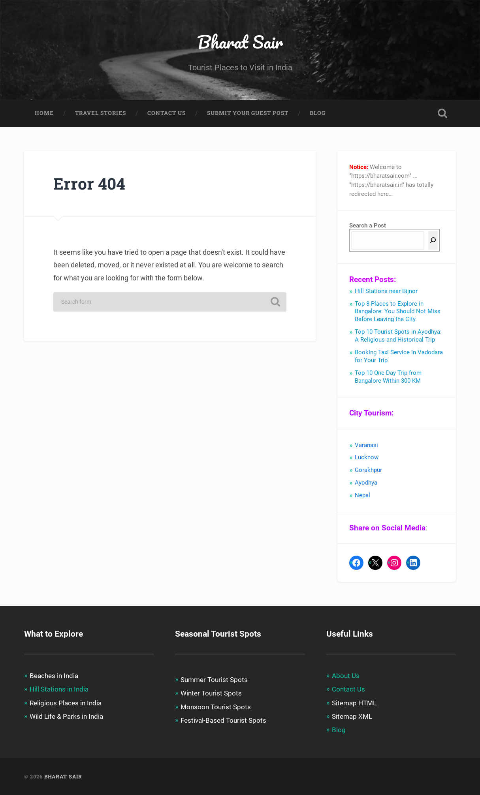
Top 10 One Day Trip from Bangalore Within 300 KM (388, 376)
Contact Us (166, 113)
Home (44, 113)
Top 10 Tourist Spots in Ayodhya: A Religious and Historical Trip (398, 335)
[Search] (433, 240)
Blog (318, 113)
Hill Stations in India (59, 689)
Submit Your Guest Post (247, 113)
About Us (346, 676)
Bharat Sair (240, 42)
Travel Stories (100, 113)
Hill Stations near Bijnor (386, 291)
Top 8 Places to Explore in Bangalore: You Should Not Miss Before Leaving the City (397, 311)
